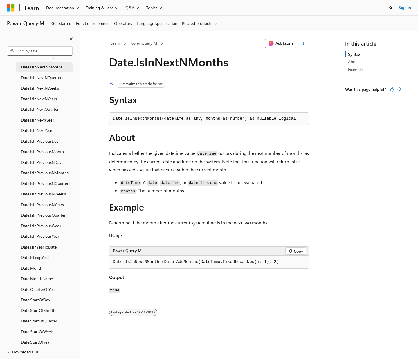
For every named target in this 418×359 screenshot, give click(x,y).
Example (355, 69)
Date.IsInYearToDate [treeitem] (39, 247)
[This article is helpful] (391, 89)
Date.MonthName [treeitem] (37, 278)
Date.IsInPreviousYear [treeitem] (40, 236)
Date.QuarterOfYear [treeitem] (38, 289)
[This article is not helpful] (398, 89)
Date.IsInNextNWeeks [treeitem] (40, 88)
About (353, 61)
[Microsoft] (11, 8)
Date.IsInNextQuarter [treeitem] (40, 109)
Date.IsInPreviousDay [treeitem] (40, 141)
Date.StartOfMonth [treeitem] (38, 310)
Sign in (405, 7)
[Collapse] (71, 39)
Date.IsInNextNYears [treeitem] (39, 98)
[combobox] (40, 51)
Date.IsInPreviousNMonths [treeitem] (45, 172)
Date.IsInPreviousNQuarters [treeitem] (45, 183)
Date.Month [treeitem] (31, 268)
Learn (115, 43)
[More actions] (304, 43)
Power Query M (143, 43)
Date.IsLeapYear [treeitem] (35, 257)
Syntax (354, 54)
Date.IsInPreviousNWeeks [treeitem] (43, 194)
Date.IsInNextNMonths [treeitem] (41, 67)
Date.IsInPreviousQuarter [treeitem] (43, 215)
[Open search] (391, 8)
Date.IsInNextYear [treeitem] (36, 130)
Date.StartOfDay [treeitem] (35, 299)
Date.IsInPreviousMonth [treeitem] (42, 151)
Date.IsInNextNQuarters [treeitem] (42, 77)
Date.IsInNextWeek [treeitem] (37, 120)
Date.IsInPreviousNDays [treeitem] (42, 162)
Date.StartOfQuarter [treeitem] (39, 321)
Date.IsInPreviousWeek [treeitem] (41, 226)
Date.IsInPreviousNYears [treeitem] (42, 204)
